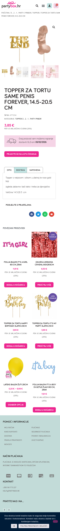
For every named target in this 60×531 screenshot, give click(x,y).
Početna (5, 13)
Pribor (28, 13)
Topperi (36, 13)
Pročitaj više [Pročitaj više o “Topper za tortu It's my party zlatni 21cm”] (44, 346)
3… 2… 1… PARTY (17, 13)
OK (14, 526)
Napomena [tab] (34, 170)
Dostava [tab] (20, 170)
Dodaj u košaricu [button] (16, 284)
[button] (37, 5)
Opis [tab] (9, 170)
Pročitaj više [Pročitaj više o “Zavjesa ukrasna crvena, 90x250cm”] (44, 284)
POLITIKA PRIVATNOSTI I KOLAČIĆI (33, 526)
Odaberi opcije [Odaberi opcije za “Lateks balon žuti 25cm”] (16, 404)
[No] (55, 521)
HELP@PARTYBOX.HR (11, 491)
